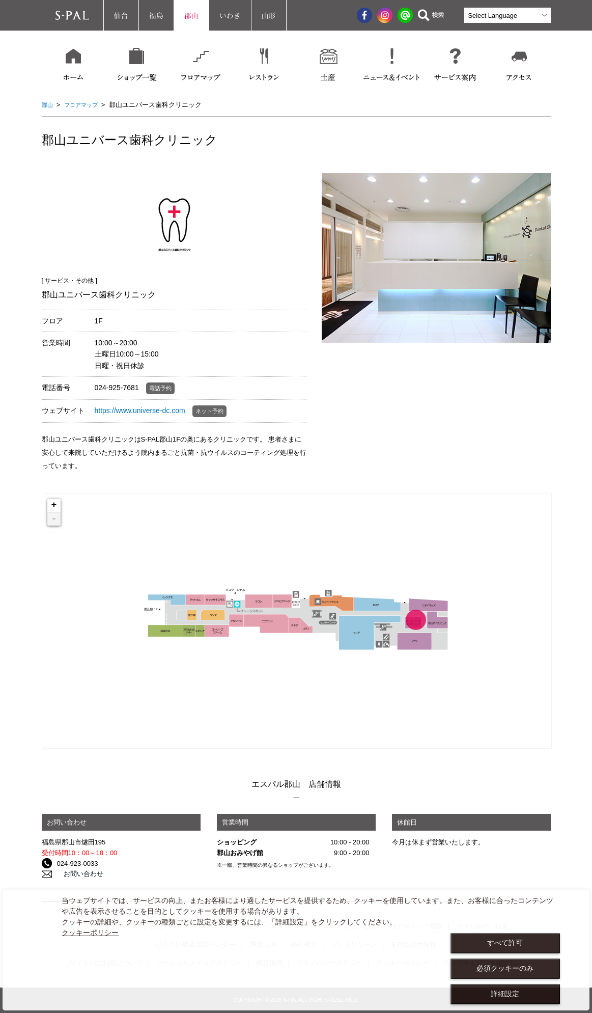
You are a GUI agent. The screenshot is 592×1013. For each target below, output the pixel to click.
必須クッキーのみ (504, 968)
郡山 (191, 15)
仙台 (121, 15)
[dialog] (296, 950)
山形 (269, 15)
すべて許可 (505, 943)
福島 (156, 15)
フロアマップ (86, 104)
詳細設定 (505, 994)
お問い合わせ (77, 874)
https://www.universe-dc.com (140, 410)
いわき (230, 15)
